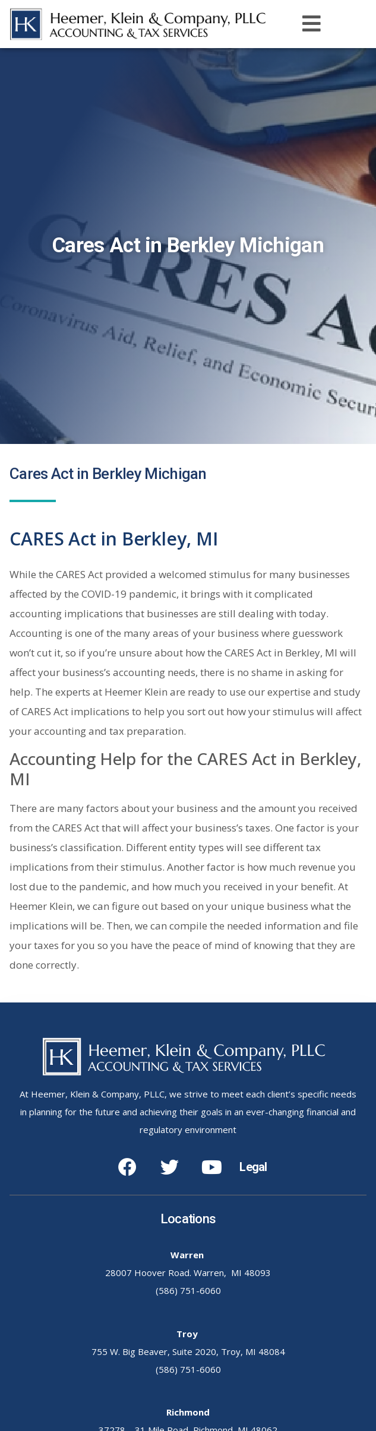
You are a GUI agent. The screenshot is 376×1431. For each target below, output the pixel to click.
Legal (253, 1167)
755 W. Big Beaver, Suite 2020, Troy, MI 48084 (188, 1351)
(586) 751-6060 (188, 1290)
